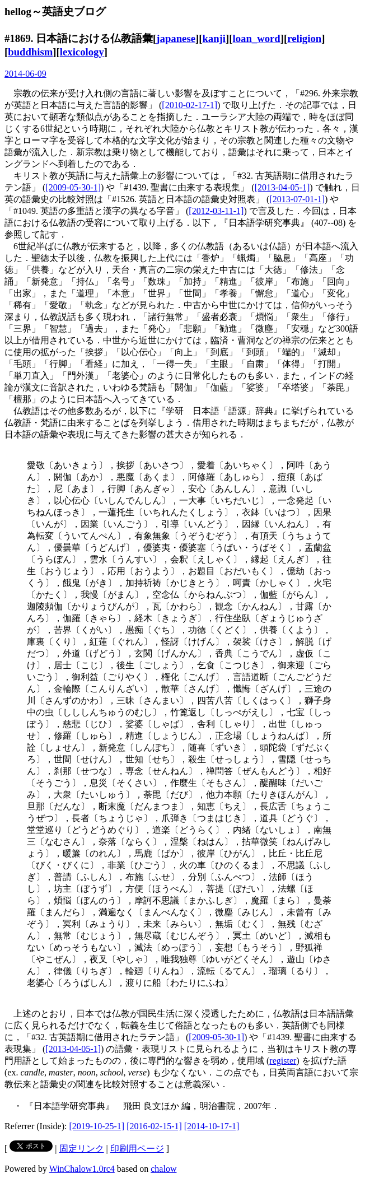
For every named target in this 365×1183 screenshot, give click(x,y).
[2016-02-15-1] (154, 1126)
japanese (175, 38)
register (282, 1060)
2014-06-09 (25, 73)
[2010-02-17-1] (189, 105)
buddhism (30, 52)
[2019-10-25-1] (97, 1126)
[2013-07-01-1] (297, 199)
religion (304, 38)
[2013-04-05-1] (282, 187)
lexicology (82, 52)
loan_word (256, 38)
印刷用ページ (137, 1148)
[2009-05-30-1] (73, 187)
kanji (214, 38)
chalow (163, 1168)
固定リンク (81, 1148)
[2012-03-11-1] (216, 211)
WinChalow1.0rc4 (82, 1168)
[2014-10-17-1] (212, 1126)
